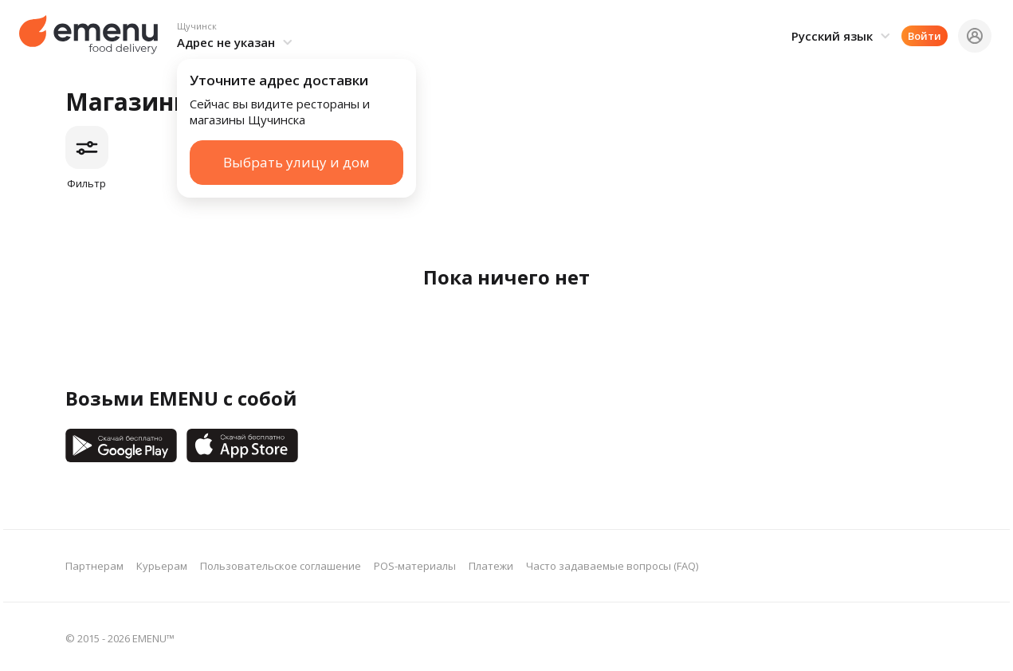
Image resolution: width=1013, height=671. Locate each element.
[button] (237, 36)
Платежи (491, 566)
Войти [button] (924, 36)
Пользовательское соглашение (280, 566)
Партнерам (94, 566)
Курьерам (161, 566)
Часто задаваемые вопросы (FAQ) (612, 566)
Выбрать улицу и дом (296, 162)
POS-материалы (415, 566)
